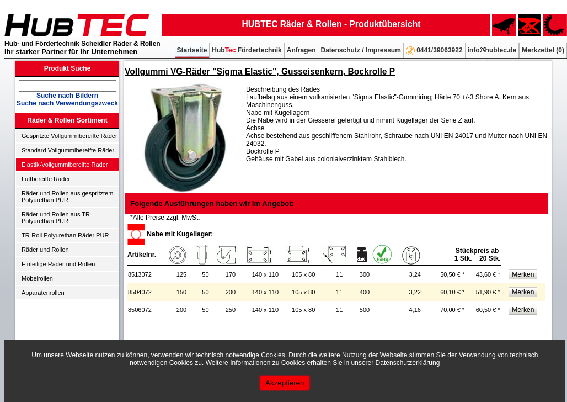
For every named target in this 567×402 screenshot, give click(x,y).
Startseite (192, 50)
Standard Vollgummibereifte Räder (68, 150)
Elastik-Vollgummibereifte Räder (65, 164)
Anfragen (301, 50)
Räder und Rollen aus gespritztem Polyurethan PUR (67, 196)
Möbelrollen (37, 278)
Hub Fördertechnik (246, 50)
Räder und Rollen (45, 249)
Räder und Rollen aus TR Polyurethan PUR (56, 217)
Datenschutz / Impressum (360, 50)
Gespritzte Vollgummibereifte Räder (69, 136)
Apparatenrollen (43, 292)
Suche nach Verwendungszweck (67, 103)
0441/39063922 (434, 50)
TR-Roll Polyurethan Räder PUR (65, 235)
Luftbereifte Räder (46, 179)
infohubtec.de (492, 50)
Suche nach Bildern (67, 95)
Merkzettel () (543, 50)
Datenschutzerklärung (408, 363)
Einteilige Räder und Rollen (58, 264)
